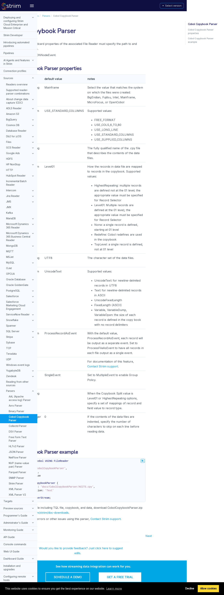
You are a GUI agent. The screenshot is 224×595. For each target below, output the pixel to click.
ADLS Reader (20, 84)
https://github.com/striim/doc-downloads (79, 512)
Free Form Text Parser (17, 414)
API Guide (9, 512)
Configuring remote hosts (19, 553)
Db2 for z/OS (20, 112)
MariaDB (20, 194)
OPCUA (10, 249)
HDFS (9, 134)
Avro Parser (15, 381)
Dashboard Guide (19, 534)
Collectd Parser (18, 401)
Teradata (11, 329)
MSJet (9, 232)
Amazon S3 (12, 89)
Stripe (20, 313)
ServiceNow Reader (20, 290)
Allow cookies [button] (208, 588)
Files (20, 118)
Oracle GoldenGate (17, 260)
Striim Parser (16, 458)
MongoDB (20, 221)
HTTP (9, 145)
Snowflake (20, 296)
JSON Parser (16, 427)
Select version (209, 5)
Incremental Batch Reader (16, 158)
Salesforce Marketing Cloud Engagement (20, 281)
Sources (19, 53)
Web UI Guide (11, 526)
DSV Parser (15, 406)
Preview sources (19, 484)
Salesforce (20, 272)
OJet (9, 243)
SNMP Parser (16, 453)
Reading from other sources (17, 359)
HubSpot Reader (20, 151)
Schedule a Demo (105, 577)
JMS (20, 177)
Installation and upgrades (12, 543)
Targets (19, 476)
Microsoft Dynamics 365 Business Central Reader (20, 212)
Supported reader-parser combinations (18, 67)
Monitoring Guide (19, 505)
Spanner (11, 301)
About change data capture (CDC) (20, 76)
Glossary (8, 562)
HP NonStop (20, 140)
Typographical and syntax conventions (15, 571)
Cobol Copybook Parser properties (201, 31)
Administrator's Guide (19, 498)
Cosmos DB (20, 101)
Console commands (15, 519)
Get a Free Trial (157, 577)
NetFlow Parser (17, 432)
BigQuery (20, 95)
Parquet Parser (17, 447)
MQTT (10, 226)
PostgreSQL (20, 266)
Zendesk (20, 352)
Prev (44, 536)
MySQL (20, 238)
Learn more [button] (114, 588)
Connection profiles (15, 46)
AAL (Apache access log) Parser (20, 373)
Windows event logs (18, 340)
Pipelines (9, 28)
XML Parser (15, 464)
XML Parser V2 (17, 470)
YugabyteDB (20, 346)
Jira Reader (20, 172)
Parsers (20, 367)
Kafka (9, 188)
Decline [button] (189, 588)
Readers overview (16, 59)
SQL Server (20, 307)
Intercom (20, 166)
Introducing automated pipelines (16, 19)
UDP (8, 334)
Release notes (12, 580)
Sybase (10, 317)
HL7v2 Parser (16, 421)
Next (186, 536)
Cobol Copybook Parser (19, 394)
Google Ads (20, 129)
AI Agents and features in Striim (19, 37)
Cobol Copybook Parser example (201, 40)
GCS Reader (20, 123)
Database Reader (16, 106)
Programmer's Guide (19, 491)
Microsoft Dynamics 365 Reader (20, 201)
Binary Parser (16, 386)
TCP (8, 323)
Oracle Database (20, 255)
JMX (8, 182)
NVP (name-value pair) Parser (19, 440)
